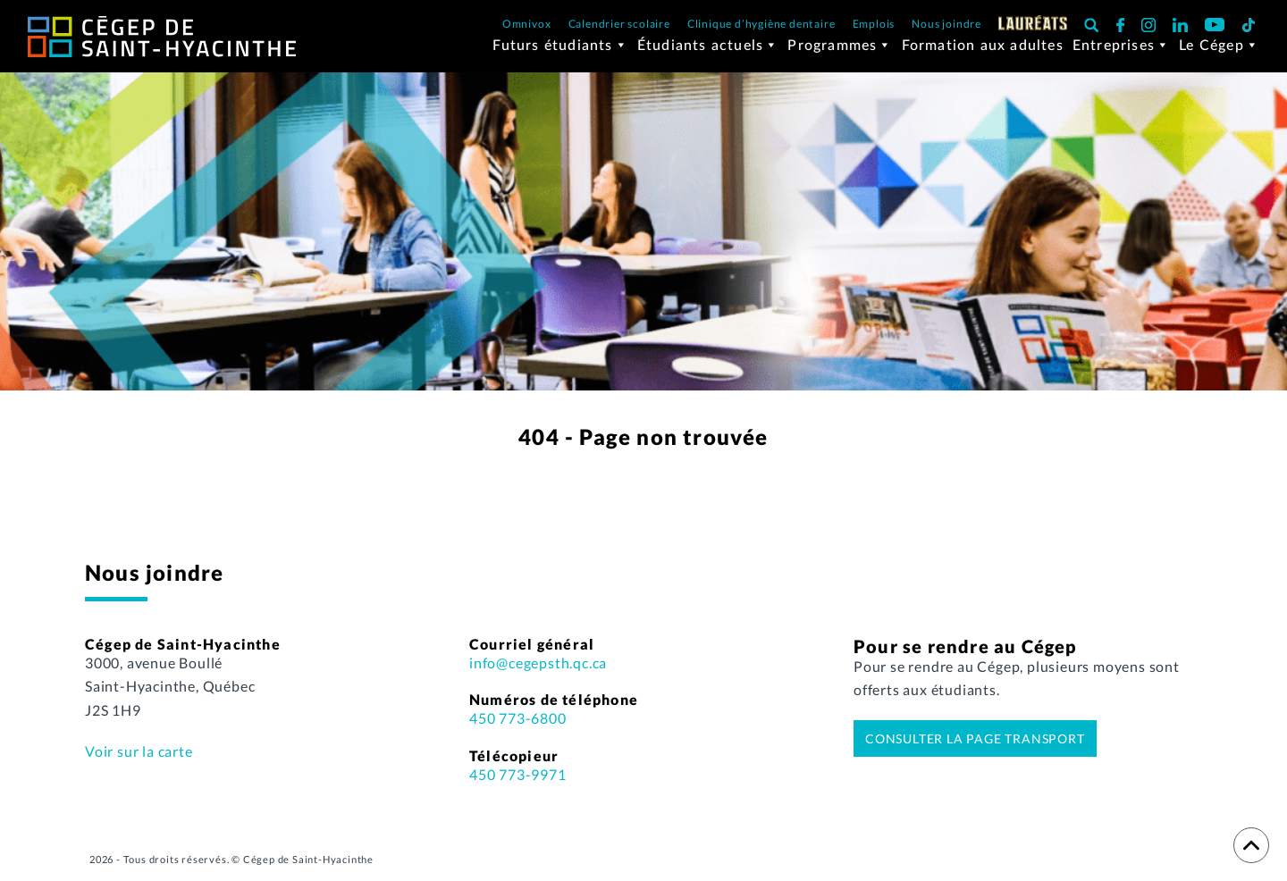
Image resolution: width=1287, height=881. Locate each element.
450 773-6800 (518, 726)
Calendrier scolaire (619, 23)
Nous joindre (946, 23)
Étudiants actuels (708, 53)
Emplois (874, 23)
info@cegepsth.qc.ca (538, 670)
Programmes (839, 53)
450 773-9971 (518, 782)
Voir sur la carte (139, 759)
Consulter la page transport (975, 746)
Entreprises (1121, 53)
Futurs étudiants (559, 53)
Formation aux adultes (983, 52)
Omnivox (526, 23)
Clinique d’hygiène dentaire (761, 23)
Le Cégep (1219, 53)
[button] (1091, 24)
